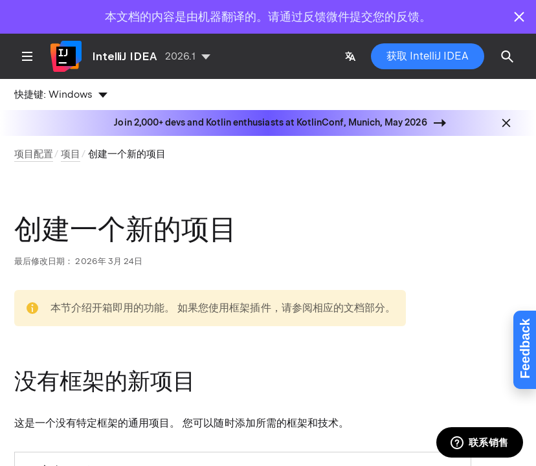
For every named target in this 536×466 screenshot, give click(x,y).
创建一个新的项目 (127, 154)
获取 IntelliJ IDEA (427, 56)
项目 (70, 154)
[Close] (519, 16)
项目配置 (33, 154)
